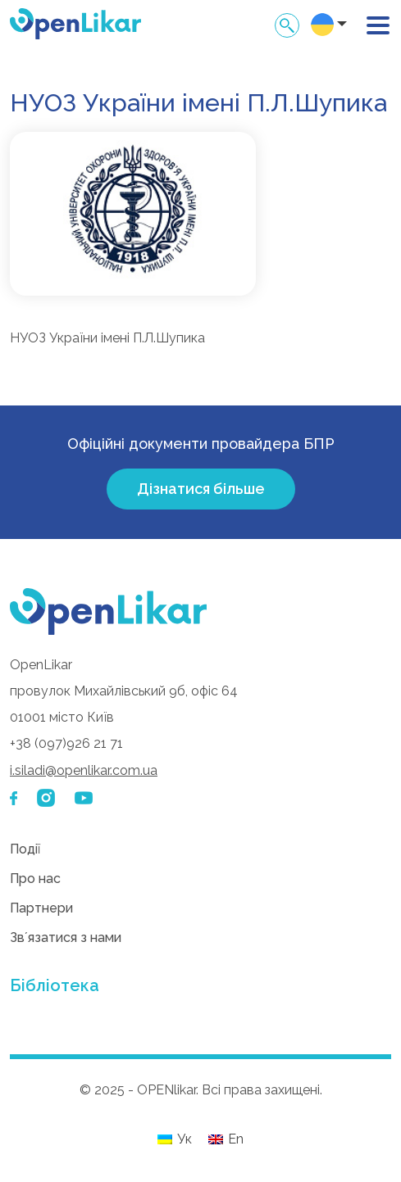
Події (25, 849)
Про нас (35, 878)
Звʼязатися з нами (65, 937)
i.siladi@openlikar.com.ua (83, 770)
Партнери (41, 908)
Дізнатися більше (201, 488)
